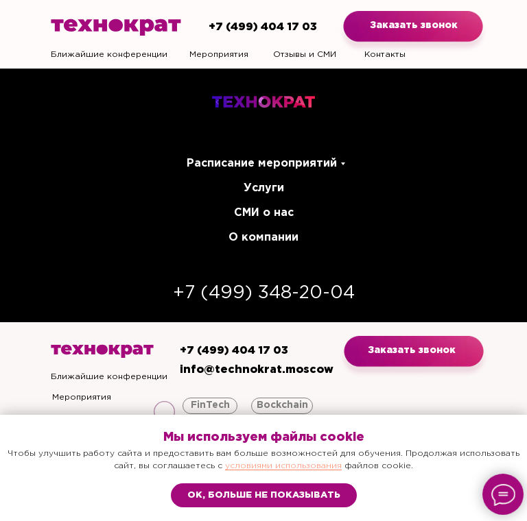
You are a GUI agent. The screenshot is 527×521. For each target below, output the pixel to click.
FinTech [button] (210, 405)
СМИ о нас (264, 213)
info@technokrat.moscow (256, 370)
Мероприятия (218, 54)
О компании (263, 237)
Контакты (385, 54)
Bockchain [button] (282, 405)
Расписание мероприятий (262, 163)
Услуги (264, 188)
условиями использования (283, 466)
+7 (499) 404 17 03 (263, 27)
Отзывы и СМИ (304, 54)
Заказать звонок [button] (414, 25)
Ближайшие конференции (109, 54)
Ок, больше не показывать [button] (263, 495)
